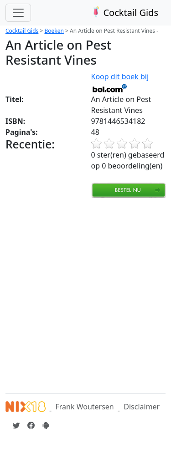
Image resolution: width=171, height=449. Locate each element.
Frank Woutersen (84, 406)
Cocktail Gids (123, 12)
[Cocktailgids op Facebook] (31, 425)
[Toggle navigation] (18, 13)
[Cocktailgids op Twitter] (16, 425)
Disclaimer (142, 406)
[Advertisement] (85, 294)
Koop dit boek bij (120, 81)
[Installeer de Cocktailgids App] (45, 425)
